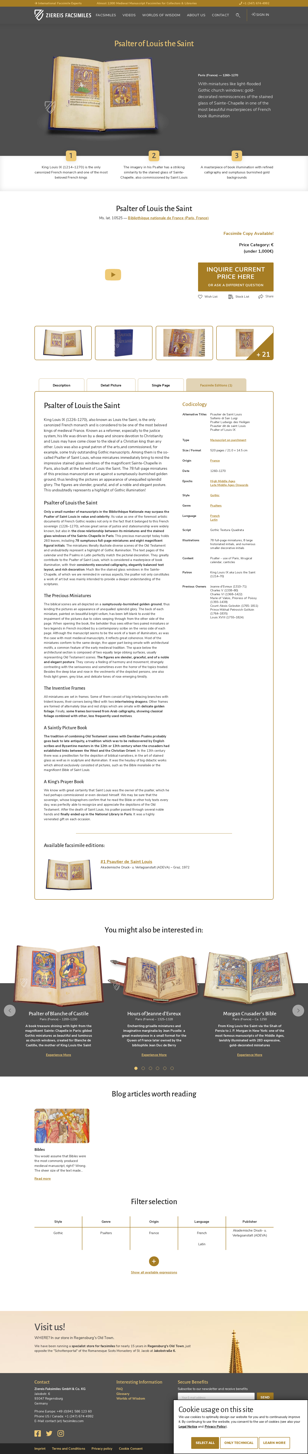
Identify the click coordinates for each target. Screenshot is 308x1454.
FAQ (119, 1389)
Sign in (260, 14)
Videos (129, 15)
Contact (220, 15)
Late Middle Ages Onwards (229, 485)
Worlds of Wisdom (161, 15)
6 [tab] (173, 1069)
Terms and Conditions (68, 1449)
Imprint (40, 1449)
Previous (10, 1010)
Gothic (214, 495)
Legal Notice (188, 1426)
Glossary (122, 1394)
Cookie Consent (131, 1449)
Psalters (216, 506)
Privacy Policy (215, 1426)
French (215, 516)
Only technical (238, 1443)
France (215, 461)
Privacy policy (102, 1449)
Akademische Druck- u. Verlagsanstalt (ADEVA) (249, 1233)
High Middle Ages (222, 481)
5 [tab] (165, 1069)
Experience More (58, 1055)
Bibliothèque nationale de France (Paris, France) (168, 218)
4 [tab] (158, 1069)
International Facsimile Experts (58, 3)
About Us (196, 15)
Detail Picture (111, 385)
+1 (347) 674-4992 (254, 3)
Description (61, 385)
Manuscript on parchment (228, 440)
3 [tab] (151, 1069)
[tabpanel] (154, 1001)
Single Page (161, 385)
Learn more (274, 1443)
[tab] (69, 875)
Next (298, 1010)
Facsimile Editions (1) (216, 385)
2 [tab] (144, 1069)
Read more (42, 1179)
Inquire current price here (236, 276)
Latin (214, 520)
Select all (205, 1443)
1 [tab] (137, 1069)
